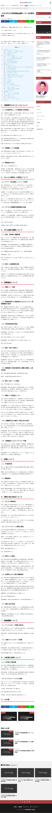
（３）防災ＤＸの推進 (9, 87)
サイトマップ (39, 112)
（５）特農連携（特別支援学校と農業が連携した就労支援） (17, 71)
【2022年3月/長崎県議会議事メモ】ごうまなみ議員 (24, 733)
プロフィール (8, 5)
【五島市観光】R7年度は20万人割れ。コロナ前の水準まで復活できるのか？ (43, 52)
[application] (43, 29)
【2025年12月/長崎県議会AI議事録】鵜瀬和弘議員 (9, 780)
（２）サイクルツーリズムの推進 (12, 98)
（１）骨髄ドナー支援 (9, 65)
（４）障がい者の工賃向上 (10, 69)
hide (18, 47)
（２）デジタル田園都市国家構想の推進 (13, 58)
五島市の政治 (32, 5)
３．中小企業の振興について (8, 59)
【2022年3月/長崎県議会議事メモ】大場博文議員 (24, 742)
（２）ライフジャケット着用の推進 (12, 85)
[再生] (37, 32)
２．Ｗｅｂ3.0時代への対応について (10, 55)
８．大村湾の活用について (8, 95)
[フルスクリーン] (49, 32)
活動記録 (38, 122)
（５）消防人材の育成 (9, 90)
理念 (37, 125)
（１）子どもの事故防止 (10, 84)
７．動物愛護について (7, 91)
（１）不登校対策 (8, 79)
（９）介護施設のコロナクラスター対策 (13, 77)
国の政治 (21, 5)
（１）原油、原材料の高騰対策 (11, 61)
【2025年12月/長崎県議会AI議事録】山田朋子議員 (24, 751)
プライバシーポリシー (41, 116)
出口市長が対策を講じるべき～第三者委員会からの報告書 (43, 64)
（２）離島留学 (8, 81)
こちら (43, 97)
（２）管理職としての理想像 (11, 52)
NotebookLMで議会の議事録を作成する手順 (25, 780)
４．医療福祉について (7, 64)
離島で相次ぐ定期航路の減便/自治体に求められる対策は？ (43, 58)
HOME (3, 8)
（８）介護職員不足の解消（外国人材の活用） (14, 75)
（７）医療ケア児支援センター (11, 74)
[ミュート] (47, 32)
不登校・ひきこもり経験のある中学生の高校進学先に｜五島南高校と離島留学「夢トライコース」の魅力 (43, 43)
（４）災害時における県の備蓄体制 (12, 88)
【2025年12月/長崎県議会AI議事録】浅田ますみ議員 (9, 796)
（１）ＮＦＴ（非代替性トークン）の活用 (13, 57)
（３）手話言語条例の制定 (10, 68)
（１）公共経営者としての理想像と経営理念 (14, 51)
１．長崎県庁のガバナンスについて (9, 49)
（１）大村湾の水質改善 (10, 97)
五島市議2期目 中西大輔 (30, 809)
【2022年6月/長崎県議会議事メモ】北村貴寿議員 (19, 8)
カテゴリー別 (38, 5)
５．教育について (6, 78)
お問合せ (38, 106)
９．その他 (4, 100)
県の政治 (26, 5)
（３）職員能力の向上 (9, 54)
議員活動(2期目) (15, 5)
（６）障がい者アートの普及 (11, 72)
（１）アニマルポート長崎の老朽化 (12, 92)
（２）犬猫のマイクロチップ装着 (12, 94)
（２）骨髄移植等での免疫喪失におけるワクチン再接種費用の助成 (19, 67)
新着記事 (2, 5)
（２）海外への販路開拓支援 (11, 62)
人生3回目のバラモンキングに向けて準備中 (43, 70)
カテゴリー (39, 109)
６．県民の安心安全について (8, 82)
